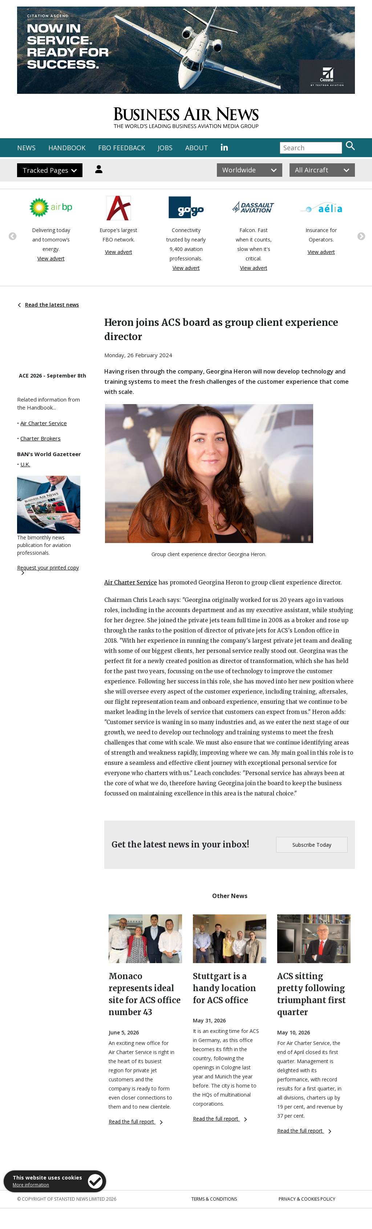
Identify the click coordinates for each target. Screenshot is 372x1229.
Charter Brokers (40, 438)
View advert (51, 258)
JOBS (165, 147)
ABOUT (196, 147)
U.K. (25, 464)
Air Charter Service (43, 423)
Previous (11, 235)
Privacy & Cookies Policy (307, 1199)
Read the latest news (48, 304)
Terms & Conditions (214, 1199)
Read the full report (136, 1121)
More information (31, 1185)
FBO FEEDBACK (121, 147)
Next (360, 235)
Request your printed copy (48, 569)
